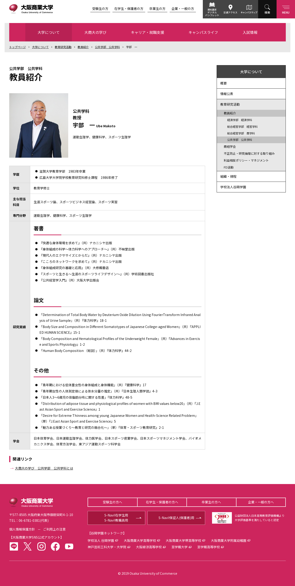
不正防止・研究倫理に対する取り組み (249, 153)
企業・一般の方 (182, 8)
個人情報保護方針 (22, 529)
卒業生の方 (157, 8)
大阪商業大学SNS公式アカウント (36, 537)
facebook (55, 546)
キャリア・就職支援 (147, 32)
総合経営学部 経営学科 (242, 126)
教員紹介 (83, 47)
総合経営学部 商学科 (241, 133)
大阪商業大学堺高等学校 (183, 540)
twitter (27, 546)
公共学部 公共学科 (107, 47)
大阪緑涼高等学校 (149, 547)
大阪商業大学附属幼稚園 (228, 540)
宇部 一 (131, 47)
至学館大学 (179, 547)
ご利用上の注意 (54, 529)
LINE (13, 546)
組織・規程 (228, 176)
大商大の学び (95, 32)
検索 (267, 12)
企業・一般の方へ (261, 502)
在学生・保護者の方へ (162, 502)
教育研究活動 (63, 47)
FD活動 (228, 167)
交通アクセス (230, 12)
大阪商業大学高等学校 (140, 540)
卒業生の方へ (211, 502)
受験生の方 (100, 8)
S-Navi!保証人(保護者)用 (176, 517)
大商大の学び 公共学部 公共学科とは (44, 468)
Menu (285, 8)
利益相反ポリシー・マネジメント (246, 160)
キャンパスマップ (249, 12)
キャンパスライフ (203, 32)
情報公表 (226, 93)
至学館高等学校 (208, 547)
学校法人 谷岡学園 (101, 540)
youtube (69, 546)
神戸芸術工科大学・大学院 (107, 547)
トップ (17, 47)
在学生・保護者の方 (128, 8)
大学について (49, 32)
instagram (41, 546)
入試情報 (250, 32)
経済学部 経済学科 (239, 120)
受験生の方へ (112, 502)
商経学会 (230, 146)
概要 (223, 83)
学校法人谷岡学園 (233, 187)
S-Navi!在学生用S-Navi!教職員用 (116, 517)
